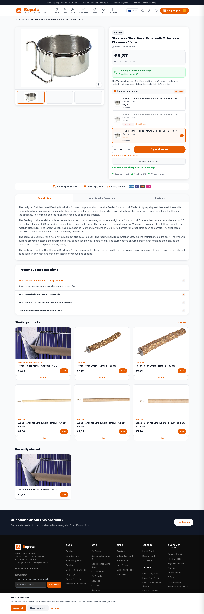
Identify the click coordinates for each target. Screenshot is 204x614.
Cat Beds (95, 581)
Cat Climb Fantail (150, 590)
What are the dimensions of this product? (41, 280)
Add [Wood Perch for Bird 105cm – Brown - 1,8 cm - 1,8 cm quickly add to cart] (102, 438)
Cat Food (95, 590)
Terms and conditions (178, 586)
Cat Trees (96, 551)
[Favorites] (156, 10)
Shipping (172, 568)
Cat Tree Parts (98, 571)
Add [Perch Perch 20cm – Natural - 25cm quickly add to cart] (102, 377)
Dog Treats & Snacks (76, 570)
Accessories (148, 560)
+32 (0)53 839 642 (24, 563)
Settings (55, 608)
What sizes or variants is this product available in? (45, 302)
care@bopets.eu (41, 563)
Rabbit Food (148, 551)
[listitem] (31, 97)
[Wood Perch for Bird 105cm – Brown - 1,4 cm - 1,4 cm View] (43, 410)
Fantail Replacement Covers (151, 584)
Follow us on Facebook (26, 568)
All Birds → (183, 323)
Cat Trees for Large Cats (100, 557)
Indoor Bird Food (125, 556)
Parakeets (121, 551)
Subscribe (54, 584)
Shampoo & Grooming (76, 583)
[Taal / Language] (132, 10)
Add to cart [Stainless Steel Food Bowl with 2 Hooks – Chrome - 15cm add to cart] (159, 149)
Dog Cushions (72, 556)
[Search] (142, 10)
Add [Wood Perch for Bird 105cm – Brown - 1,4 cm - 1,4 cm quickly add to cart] (43, 438)
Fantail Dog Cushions (152, 578)
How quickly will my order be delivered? (40, 310)
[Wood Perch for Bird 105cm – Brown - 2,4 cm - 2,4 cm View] (161, 410)
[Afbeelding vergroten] (99, 84)
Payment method (176, 563)
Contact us (184, 522)
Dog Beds (70, 551)
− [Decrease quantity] (115, 149)
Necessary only (38, 608)
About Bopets (174, 559)
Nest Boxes (122, 565)
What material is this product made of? (39, 294)
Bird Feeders (123, 560)
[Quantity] (122, 149)
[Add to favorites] (149, 161)
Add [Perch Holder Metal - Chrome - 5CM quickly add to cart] (43, 377)
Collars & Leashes (74, 579)
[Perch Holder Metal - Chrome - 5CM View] (43, 351)
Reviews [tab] (160, 198)
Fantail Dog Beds (74, 560)
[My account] (149, 10)
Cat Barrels (96, 576)
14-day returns (174, 572)
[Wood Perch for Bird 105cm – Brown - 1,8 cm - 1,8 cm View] (102, 410)
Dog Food (70, 565)
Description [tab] (44, 198)
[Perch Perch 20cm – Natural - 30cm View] (161, 351)
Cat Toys (95, 585)
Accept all (18, 608)
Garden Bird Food (125, 570)
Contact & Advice (176, 554)
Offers (171, 577)
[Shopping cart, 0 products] (174, 11)
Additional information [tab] (102, 198)
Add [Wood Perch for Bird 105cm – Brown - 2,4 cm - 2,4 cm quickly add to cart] (161, 438)
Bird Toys (121, 574)
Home (17, 19)
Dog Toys (70, 574)
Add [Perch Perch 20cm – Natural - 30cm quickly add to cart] (161, 377)
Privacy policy (174, 582)
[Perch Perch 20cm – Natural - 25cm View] (102, 351)
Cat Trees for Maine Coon (100, 565)
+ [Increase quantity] (129, 149)
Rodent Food (148, 556)
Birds (24, 19)
